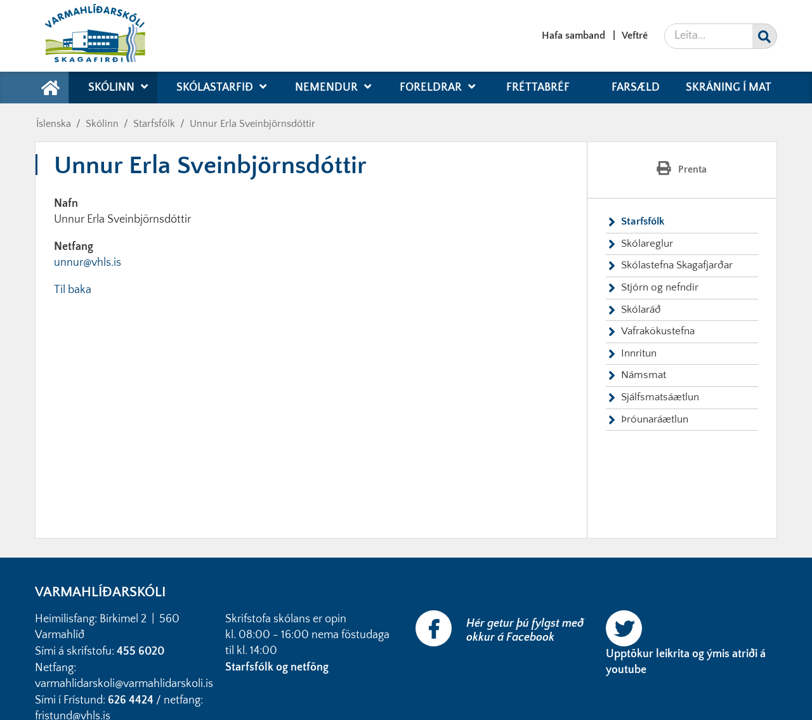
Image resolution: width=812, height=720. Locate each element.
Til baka (72, 290)
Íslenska (53, 123)
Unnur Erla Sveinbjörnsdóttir (252, 123)
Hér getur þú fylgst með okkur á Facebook (525, 630)
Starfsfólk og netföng (278, 667)
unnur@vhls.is (87, 262)
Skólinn (102, 123)
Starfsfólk (154, 123)
